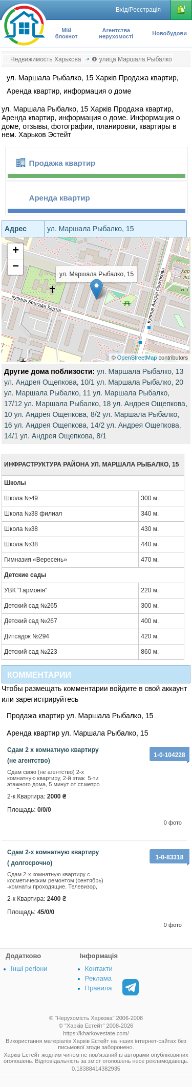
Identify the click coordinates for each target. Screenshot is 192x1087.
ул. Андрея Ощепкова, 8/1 (63, 436)
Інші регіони (29, 968)
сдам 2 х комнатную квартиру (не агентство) (53, 755)
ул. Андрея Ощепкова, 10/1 (49, 382)
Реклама (98, 978)
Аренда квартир (59, 197)
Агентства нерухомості (116, 33)
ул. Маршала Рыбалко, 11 (47, 393)
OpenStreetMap (137, 357)
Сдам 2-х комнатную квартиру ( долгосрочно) (53, 858)
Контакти (99, 968)
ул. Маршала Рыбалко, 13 (140, 371)
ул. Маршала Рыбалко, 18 (67, 404)
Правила (98, 988)
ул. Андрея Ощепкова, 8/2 (57, 414)
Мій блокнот (66, 33)
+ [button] (15, 251)
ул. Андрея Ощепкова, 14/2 (59, 425)
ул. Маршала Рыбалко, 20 (140, 382)
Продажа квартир (62, 163)
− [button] (15, 267)
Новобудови (169, 33)
